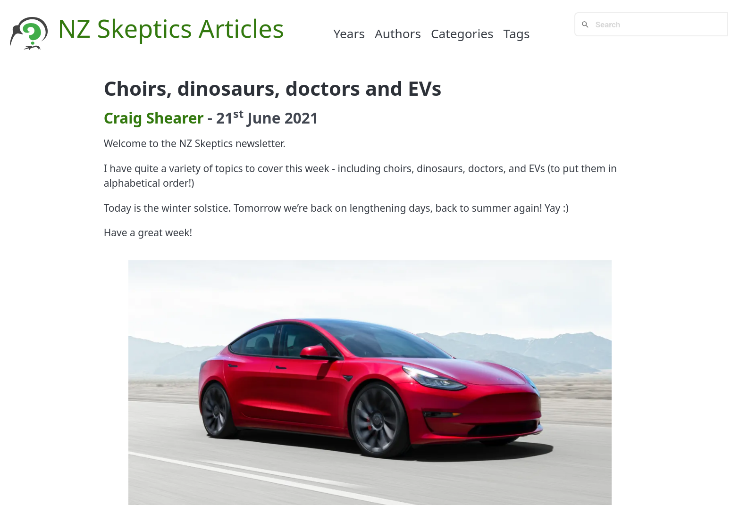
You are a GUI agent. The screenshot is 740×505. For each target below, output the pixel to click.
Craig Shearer (154, 118)
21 (230, 118)
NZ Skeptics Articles (171, 28)
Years (349, 33)
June (263, 118)
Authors (398, 33)
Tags (517, 33)
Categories (462, 33)
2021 (302, 118)
